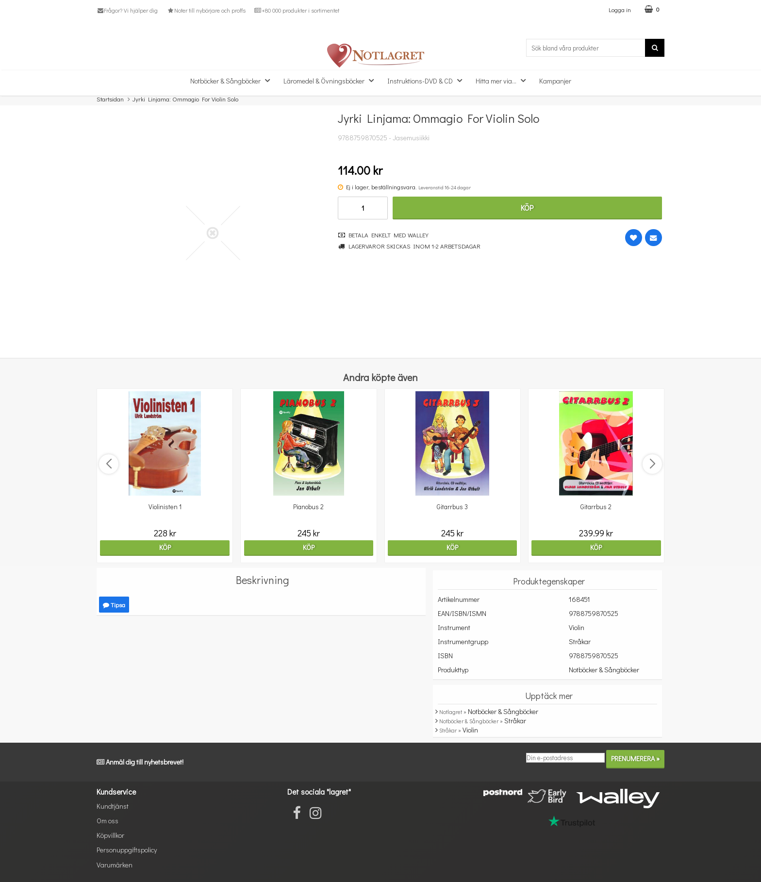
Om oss (107, 820)
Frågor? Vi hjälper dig (127, 10)
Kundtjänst (113, 806)
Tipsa (114, 604)
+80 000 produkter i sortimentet (296, 10)
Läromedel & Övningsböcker (331, 80)
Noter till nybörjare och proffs (205, 10)
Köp (527, 207)
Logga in (620, 9)
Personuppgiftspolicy (127, 849)
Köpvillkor (110, 835)
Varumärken (114, 864)
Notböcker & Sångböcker (233, 80)
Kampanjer (555, 80)
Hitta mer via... (503, 80)
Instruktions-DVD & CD (427, 80)
